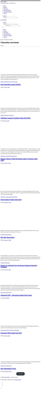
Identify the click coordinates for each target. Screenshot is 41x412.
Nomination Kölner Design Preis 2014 (11, 333)
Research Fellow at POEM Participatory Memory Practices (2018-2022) (19, 159)
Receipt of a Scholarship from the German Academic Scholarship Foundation (19, 266)
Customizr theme (18, 379)
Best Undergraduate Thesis (8, 369)
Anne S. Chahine (7, 377)
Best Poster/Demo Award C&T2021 (11, 84)
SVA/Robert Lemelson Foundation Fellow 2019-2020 (15, 118)
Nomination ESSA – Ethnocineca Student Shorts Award (16, 295)
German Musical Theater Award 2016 (11, 200)
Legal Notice (20, 374)
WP (5, 379)
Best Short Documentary (7, 237)
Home (2, 39)
